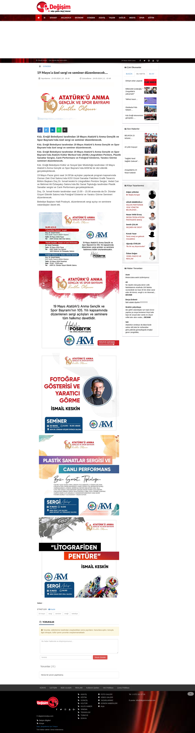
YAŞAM (112, 18)
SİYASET (53, 18)
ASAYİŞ (102, 18)
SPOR (141, 18)
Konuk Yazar (131, 234)
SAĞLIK (122, 18)
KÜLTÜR (84, 703)
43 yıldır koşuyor (131, 147)
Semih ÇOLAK (132, 225)
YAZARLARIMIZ (107, 700)
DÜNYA (84, 718)
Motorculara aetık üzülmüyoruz (137, 277)
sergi (50, 614)
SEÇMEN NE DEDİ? (134, 227)
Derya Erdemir (131, 300)
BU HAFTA (141, 74)
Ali (126, 282)
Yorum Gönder (100, 657)
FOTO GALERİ (106, 694)
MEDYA (132, 18)
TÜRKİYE (84, 715)
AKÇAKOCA (66, 18)
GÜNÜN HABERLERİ (109, 703)
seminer (58, 614)
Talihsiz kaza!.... (131, 99)
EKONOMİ (79, 18)
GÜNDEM (91, 18)
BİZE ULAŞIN (66, 688)
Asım (127, 275)
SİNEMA (84, 709)
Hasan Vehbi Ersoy (134, 215)
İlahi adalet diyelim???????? (136, 302)
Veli (126, 322)
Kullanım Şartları (92, 688)
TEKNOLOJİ (85, 712)
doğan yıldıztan (132, 192)
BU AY (151, 74)
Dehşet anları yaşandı (133, 81)
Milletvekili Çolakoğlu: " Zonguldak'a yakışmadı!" (134, 91)
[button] (45, 18)
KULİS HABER (86, 706)
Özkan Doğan (131, 253)
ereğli (66, 614)
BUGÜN (129, 74)
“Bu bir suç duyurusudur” (135, 246)
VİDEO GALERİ (107, 697)
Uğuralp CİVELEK (133, 244)
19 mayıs (42, 614)
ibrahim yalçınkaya (133, 307)
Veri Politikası (108, 688)
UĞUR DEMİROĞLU (134, 202)
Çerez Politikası (123, 688)
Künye (41, 723)
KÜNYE (43, 688)
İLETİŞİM (53, 688)
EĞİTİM (151, 18)
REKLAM (78, 688)
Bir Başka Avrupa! (133, 195)
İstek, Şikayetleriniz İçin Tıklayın (47, 726)
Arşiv (102, 706)
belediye (75, 614)
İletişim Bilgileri (45, 720)
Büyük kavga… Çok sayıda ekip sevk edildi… (52, 60)
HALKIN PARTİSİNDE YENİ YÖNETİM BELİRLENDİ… (134, 207)
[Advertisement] (97, 39)
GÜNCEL (84, 700)
